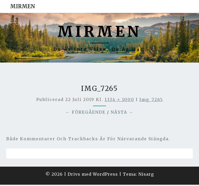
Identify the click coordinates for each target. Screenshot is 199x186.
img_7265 (151, 86)
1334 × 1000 (119, 86)
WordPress (105, 161)
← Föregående (85, 99)
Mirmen (22, 6)
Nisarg (146, 161)
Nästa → (122, 99)
